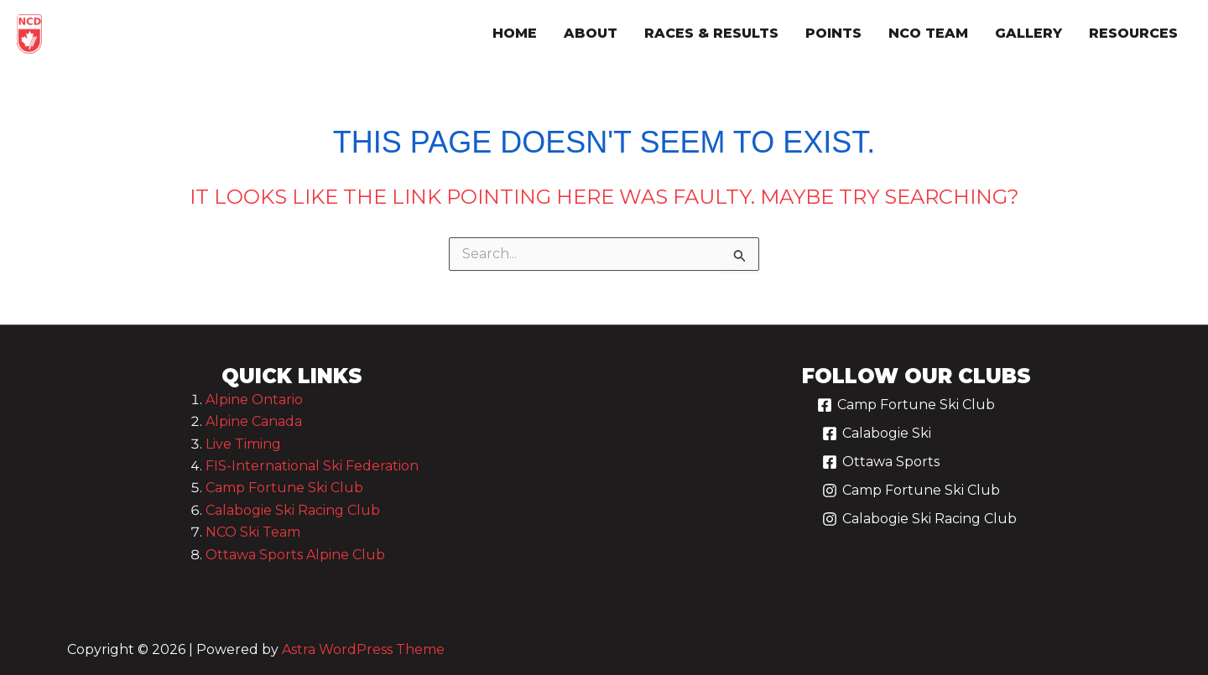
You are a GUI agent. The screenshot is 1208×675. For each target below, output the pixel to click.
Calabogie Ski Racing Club (293, 510)
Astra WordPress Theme (363, 649)
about (590, 33)
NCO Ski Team (253, 532)
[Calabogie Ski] (876, 440)
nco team (928, 33)
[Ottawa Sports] (880, 468)
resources (1133, 33)
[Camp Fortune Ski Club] (905, 411)
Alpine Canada (254, 421)
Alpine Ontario (254, 400)
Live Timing (243, 444)
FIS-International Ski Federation (312, 466)
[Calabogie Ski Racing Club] (919, 525)
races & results (711, 33)
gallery (1028, 33)
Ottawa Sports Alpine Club (295, 555)
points (833, 33)
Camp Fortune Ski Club (284, 488)
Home (514, 33)
